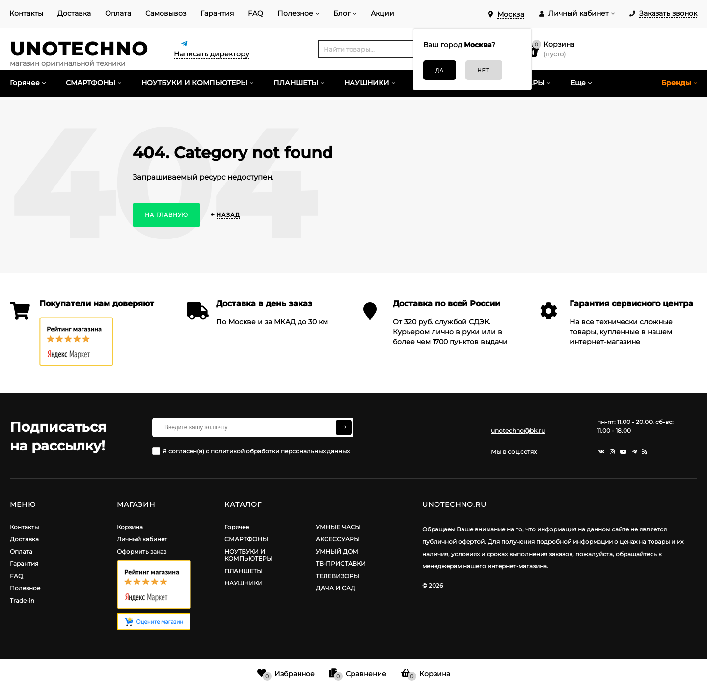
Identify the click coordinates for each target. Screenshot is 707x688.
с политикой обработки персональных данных (278, 451)
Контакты (26, 13)
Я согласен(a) (251, 451)
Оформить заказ (141, 551)
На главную (166, 215)
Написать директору (211, 54)
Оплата (118, 13)
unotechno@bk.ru (518, 430)
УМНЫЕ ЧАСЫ (338, 526)
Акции (382, 13)
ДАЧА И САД (335, 588)
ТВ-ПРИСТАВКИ (341, 563)
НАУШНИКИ (243, 583)
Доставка (74, 13)
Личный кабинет (142, 539)
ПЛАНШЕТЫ (243, 571)
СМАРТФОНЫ (246, 539)
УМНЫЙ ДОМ (337, 551)
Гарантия (217, 13)
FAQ (255, 13)
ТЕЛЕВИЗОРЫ (337, 576)
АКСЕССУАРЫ (338, 539)
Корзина (130, 526)
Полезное (295, 13)
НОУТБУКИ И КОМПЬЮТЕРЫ (248, 555)
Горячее (236, 526)
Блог (342, 13)
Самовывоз (165, 13)
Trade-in (22, 600)
